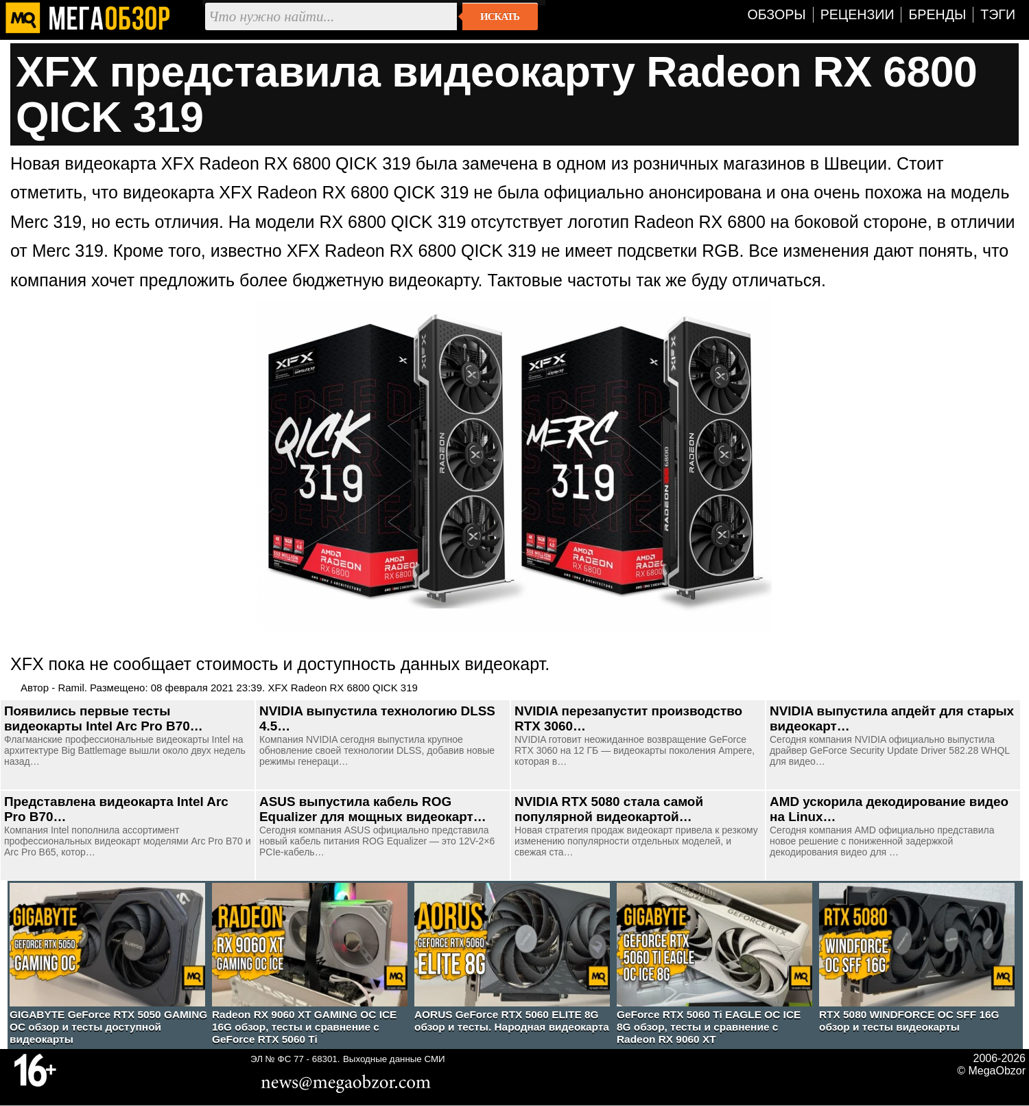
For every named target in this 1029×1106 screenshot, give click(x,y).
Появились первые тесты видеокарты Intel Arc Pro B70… (103, 718)
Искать (499, 16)
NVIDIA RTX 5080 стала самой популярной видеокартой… (608, 809)
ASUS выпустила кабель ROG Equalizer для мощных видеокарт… (372, 809)
